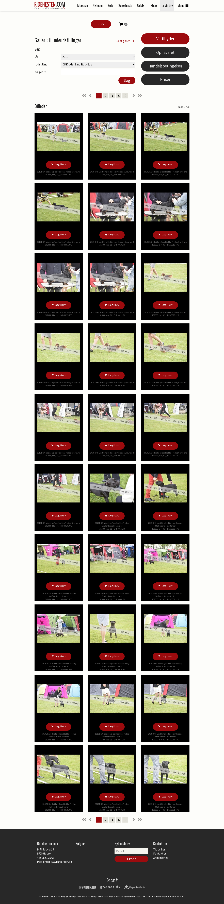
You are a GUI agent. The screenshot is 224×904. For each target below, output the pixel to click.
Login (167, 5)
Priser (165, 79)
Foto (111, 5)
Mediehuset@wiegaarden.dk (54, 862)
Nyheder (98, 5)
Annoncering (160, 858)
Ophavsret (165, 52)
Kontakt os (159, 853)
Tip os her (159, 849)
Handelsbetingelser (165, 66)
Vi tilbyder (165, 38)
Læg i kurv (59, 164)
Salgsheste (125, 5)
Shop (154, 5)
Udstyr (141, 5)
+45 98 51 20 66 (45, 858)
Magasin (82, 5)
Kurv (101, 24)
